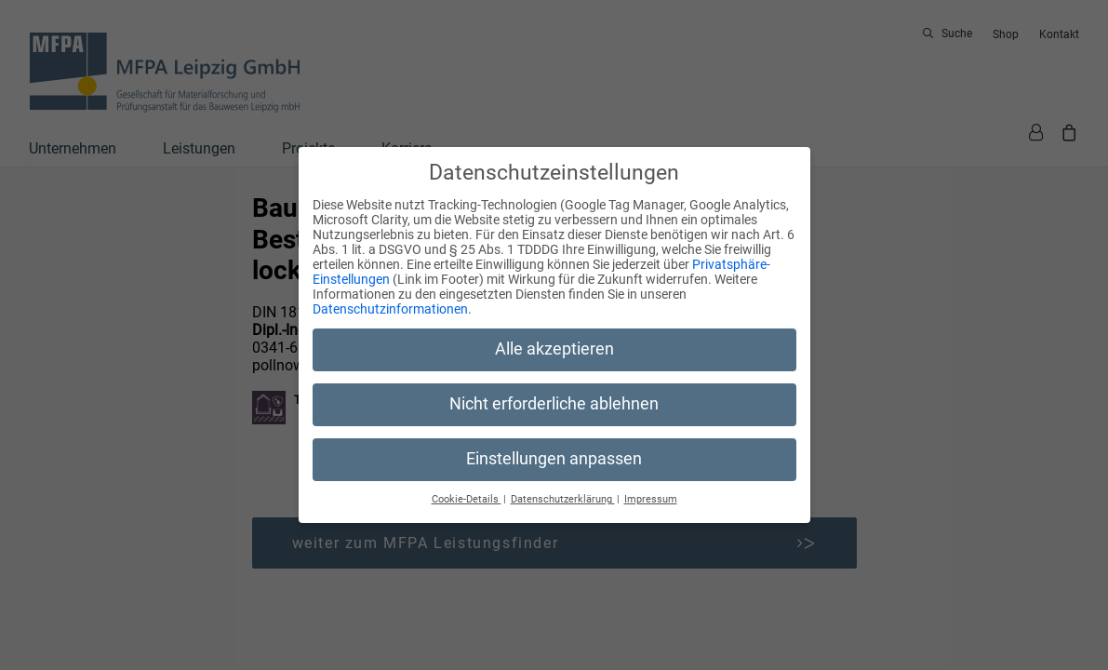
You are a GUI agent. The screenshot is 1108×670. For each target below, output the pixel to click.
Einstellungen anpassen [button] (554, 458)
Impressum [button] (650, 499)
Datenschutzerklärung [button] (563, 499)
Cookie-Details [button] (466, 499)
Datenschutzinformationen (390, 309)
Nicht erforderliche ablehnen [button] (554, 404)
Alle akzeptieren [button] (554, 349)
